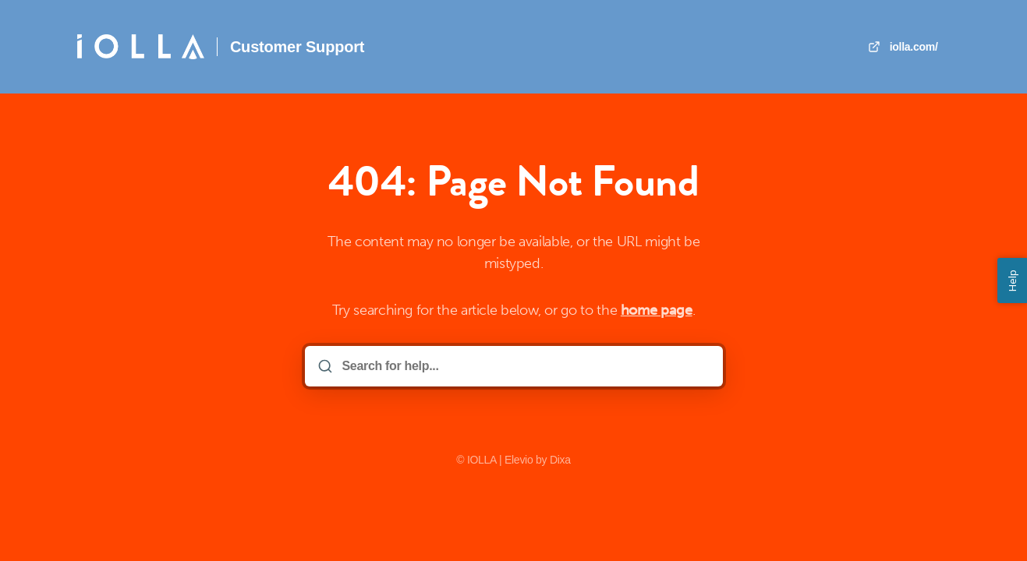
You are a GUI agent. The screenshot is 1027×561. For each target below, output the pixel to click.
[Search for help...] (525, 366)
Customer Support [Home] (297, 46)
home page (656, 310)
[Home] (141, 46)
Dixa (560, 459)
